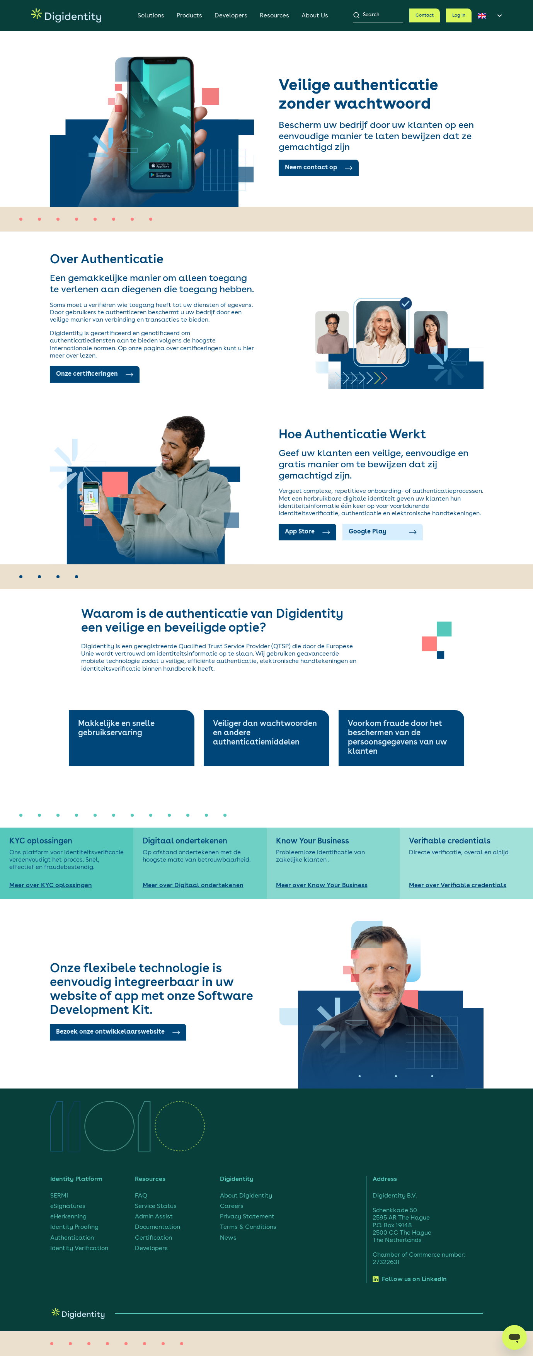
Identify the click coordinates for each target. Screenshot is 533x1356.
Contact (425, 15)
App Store (307, 532)
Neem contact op (318, 168)
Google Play (383, 532)
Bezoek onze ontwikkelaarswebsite (118, 1032)
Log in (458, 15)
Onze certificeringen (94, 374)
